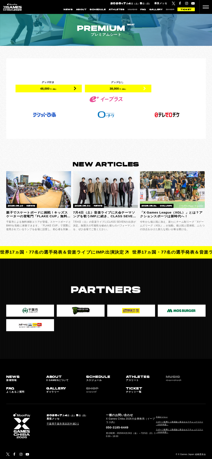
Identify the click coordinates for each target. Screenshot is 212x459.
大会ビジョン (162, 417)
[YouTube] (193, 3)
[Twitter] (173, 3)
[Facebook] (180, 3)
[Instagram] (186, 3)
